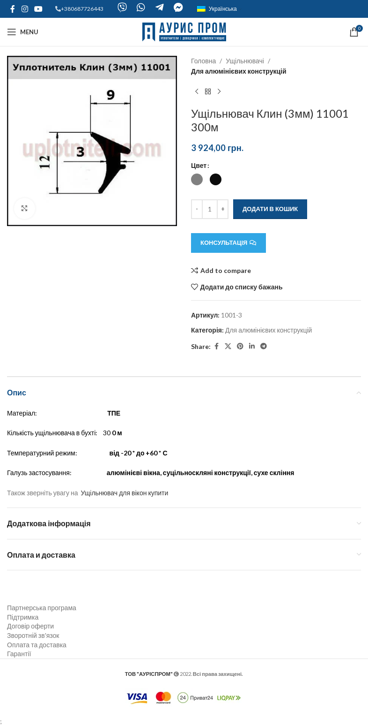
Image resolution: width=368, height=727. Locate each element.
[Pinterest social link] (240, 346)
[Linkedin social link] (252, 346)
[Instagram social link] (24, 9)
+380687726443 (82, 8)
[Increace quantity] (222, 209)
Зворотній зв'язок (33, 635)
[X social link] (228, 346)
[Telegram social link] (264, 346)
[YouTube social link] (38, 9)
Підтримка (22, 617)
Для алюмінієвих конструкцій (239, 71)
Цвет (198, 165)
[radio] (197, 179)
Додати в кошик (270, 208)
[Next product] (219, 92)
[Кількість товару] (210, 209)
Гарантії (19, 654)
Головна (203, 61)
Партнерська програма (41, 608)
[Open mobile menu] (22, 32)
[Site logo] (184, 31)
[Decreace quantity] (197, 209)
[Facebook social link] (12, 9)
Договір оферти (30, 626)
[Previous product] (196, 92)
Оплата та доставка (36, 645)
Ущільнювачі (245, 61)
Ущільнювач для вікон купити (125, 493)
